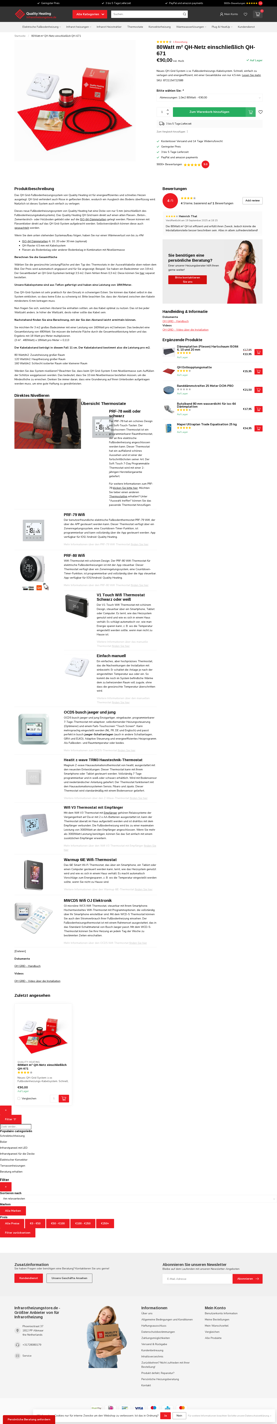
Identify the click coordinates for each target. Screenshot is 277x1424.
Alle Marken (13, 1211)
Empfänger (110, 813)
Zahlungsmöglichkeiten (155, 1338)
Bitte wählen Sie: (170, 91)
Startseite (20, 36)
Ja (165, 1415)
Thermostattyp (118, 496)
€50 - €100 (58, 1223)
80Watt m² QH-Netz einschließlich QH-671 (56, 36)
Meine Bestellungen (217, 1319)
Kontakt (146, 1385)
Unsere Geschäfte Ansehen (69, 1278)
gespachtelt (21, 228)
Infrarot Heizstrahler (109, 27)
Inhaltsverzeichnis (152, 1356)
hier (142, 273)
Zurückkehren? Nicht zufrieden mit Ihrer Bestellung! (165, 1365)
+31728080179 (32, 1345)
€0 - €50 (35, 1223)
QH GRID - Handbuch (27, 966)
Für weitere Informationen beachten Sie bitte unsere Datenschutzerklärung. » (229, 1415)
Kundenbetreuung (152, 1350)
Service (27, 1356)
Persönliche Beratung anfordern (29, 1419)
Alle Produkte (213, 1338)
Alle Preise (12, 1223)
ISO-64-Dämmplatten (93, 219)
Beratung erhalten (11, 1172)
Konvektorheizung (160, 27)
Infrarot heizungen (77, 27)
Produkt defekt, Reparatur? (157, 1373)
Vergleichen (29, 1098)
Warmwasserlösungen (190, 27)
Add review (252, 200)
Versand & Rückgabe (154, 1344)
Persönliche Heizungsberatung (160, 1379)
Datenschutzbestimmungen (158, 1332)
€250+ (105, 1223)
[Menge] (54, 1098)
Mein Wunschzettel (217, 1326)
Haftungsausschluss (153, 1326)
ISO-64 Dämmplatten (35, 241)
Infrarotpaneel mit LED (14, 1148)
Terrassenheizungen (12, 1166)
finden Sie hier (138, 943)
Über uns (147, 1313)
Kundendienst (246, 27)
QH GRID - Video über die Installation (37, 981)
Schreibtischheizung (12, 1136)
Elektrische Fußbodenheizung (40, 27)
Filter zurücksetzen (17, 1233)
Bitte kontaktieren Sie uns (187, 280)
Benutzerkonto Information (221, 1313)
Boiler (3, 1142)
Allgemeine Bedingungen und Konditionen (167, 1319)
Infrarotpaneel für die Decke (17, 1154)
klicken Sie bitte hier (125, 488)
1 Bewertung (180, 42)
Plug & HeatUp (221, 27)
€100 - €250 (82, 1223)
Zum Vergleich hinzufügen (171, 131)
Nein (179, 1415)
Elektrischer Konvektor (14, 1160)
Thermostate (135, 27)
